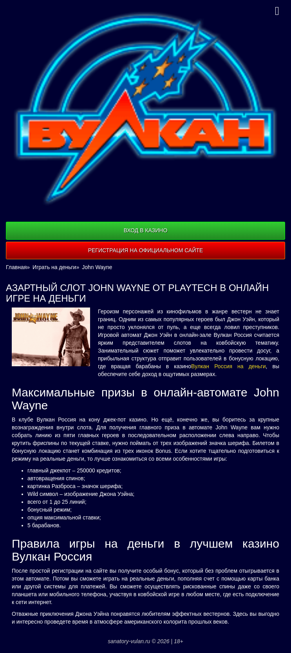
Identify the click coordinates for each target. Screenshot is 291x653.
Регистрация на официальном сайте (145, 250)
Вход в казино (146, 230)
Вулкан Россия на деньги (228, 366)
